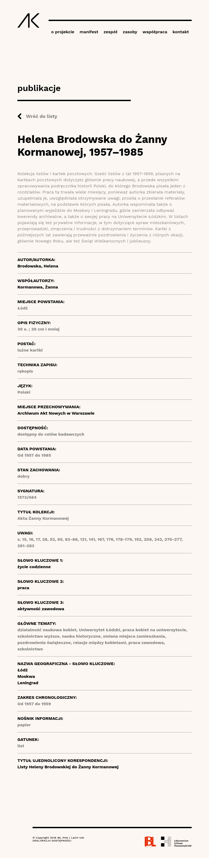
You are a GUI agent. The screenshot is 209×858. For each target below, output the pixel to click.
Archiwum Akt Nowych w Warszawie (55, 413)
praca (23, 587)
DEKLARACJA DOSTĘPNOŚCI (52, 840)
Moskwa (26, 676)
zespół (110, 31)
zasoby (130, 31)
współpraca (155, 31)
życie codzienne (34, 566)
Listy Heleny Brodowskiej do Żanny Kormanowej (68, 766)
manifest (89, 31)
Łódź (22, 670)
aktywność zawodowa (40, 608)
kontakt (180, 31)
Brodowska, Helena (37, 266)
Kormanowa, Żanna (37, 287)
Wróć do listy (41, 116)
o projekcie (62, 31)
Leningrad (27, 682)
